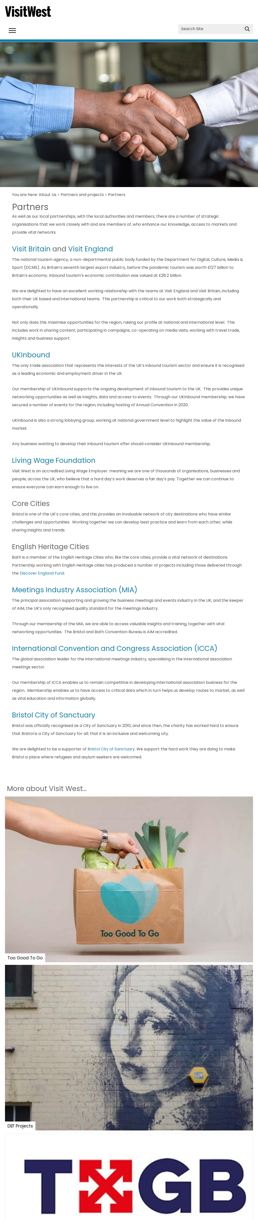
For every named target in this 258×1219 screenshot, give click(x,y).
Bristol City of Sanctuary (53, 715)
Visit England (90, 249)
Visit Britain (31, 249)
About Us (47, 195)
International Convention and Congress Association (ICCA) (115, 648)
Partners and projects (82, 195)
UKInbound (31, 355)
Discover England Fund (42, 573)
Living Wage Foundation (54, 460)
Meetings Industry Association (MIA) (74, 590)
